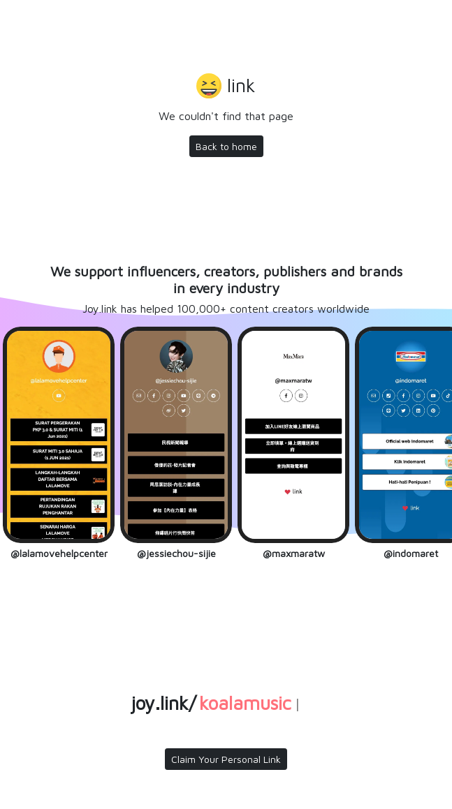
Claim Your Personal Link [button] (226, 759)
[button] (226, 87)
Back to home (226, 146)
